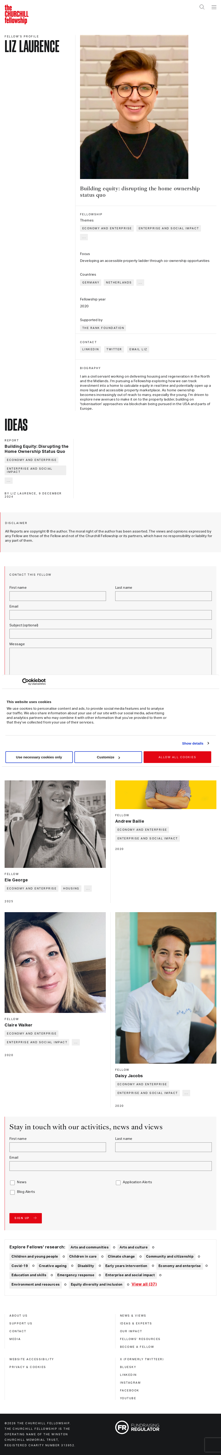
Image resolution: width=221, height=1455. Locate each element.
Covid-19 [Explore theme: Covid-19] (19, 1266)
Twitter (114, 349)
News (21, 1182)
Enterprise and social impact (169, 228)
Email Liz (138, 349)
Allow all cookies (177, 757)
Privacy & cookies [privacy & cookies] (27, 1367)
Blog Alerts (26, 1192)
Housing (71, 888)
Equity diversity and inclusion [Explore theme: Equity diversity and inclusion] (97, 1284)
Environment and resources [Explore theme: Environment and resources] (35, 1284)
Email (13, 606)
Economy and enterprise (107, 228)
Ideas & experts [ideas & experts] (136, 1323)
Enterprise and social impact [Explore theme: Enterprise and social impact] (130, 1275)
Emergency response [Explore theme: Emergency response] (75, 1275)
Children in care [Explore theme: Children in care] (83, 1256)
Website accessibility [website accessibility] (31, 1359)
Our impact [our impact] (131, 1331)
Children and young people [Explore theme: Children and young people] (34, 1256)
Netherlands (119, 282)
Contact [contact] (17, 1331)
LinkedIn (90, 349)
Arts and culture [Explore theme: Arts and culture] (134, 1247)
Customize (108, 757)
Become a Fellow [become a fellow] (137, 1347)
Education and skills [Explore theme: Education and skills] (28, 1275)
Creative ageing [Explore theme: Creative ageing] (53, 1266)
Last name (123, 587)
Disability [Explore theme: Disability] (86, 1266)
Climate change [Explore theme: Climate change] (121, 1256)
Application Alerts (137, 1182)
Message (17, 644)
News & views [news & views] (133, 1315)
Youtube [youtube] (128, 1398)
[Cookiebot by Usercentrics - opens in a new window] (25, 681)
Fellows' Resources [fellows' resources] (140, 1339)
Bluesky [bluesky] (128, 1367)
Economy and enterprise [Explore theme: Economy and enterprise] (179, 1266)
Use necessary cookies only (39, 757)
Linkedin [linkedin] (128, 1375)
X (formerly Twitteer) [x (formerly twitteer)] (142, 1359)
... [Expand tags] (84, 237)
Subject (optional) (23, 625)
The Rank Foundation (103, 328)
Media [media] (15, 1339)
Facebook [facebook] (129, 1390)
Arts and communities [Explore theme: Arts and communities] (90, 1247)
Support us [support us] (20, 1323)
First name (18, 587)
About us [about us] (18, 1315)
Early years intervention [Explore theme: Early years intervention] (126, 1266)
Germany (91, 282)
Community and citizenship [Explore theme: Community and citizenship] (170, 1256)
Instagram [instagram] (130, 1382)
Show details (193, 743)
